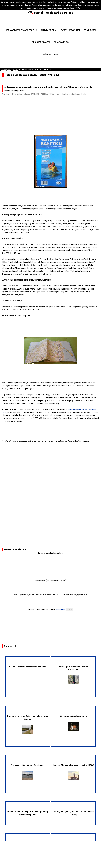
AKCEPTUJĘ (74, 8)
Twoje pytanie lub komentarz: (50, 553)
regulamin (60, 609)
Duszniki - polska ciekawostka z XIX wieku (27, 666)
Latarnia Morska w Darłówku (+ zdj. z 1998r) (73, 772)
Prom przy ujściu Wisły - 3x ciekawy (27, 772)
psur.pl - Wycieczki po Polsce (50, 12)
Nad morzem (49, 30)
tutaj (75, 5)
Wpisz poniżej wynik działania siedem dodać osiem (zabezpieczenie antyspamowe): (50, 595)
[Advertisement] (51, 118)
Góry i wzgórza (70, 30)
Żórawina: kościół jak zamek (73, 723)
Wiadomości (61, 42)
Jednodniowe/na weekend (21, 30)
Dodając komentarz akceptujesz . (46, 609)
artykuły (16, 70)
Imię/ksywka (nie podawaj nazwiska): (50, 580)
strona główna (6, 70)
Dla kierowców (41, 42)
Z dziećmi (90, 30)
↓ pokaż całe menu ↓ (50, 54)
